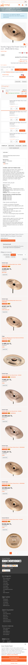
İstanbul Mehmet (5, 517)
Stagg (3, 336)
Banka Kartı (5, 615)
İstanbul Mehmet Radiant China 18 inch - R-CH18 (12, 519)
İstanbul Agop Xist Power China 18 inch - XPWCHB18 (13, 447)
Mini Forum (11, 145)
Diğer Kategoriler (6, 592)
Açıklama (5, 152)
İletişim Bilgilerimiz (6, 631)
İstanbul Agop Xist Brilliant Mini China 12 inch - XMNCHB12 (12, 301)
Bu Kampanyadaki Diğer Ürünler (8, 67)
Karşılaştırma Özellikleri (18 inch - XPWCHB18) (11, 156)
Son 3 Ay (13, 257)
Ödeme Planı (5, 618)
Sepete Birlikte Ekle (22, 96)
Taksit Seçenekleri (14, 148)
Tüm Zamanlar (7, 254)
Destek (24, 145)
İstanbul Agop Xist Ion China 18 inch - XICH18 (11, 375)
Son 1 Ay (24, 259)
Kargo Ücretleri (6, 603)
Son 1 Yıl (13, 254)
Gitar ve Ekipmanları (7, 578)
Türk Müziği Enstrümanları (8, 589)
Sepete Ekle (21, 69)
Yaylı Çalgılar (5, 586)
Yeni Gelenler (5, 602)
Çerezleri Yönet (14, 663)
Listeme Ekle (17, 81)
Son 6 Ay (7, 257)
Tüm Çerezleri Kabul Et (14, 657)
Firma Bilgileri (5, 629)
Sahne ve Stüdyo (6, 579)
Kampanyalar (5, 599)
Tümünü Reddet (14, 660)
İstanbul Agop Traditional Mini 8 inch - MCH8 (11, 264)
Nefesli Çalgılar (6, 587)
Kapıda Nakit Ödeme (7, 620)
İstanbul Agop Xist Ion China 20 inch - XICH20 (11, 411)
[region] (14, 654)
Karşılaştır (24, 81)
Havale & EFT (5, 616)
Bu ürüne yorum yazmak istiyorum (8, 240)
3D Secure (5, 612)
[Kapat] (25, 644)
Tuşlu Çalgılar (5, 583)
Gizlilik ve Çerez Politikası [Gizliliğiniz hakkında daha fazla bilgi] (12, 654)
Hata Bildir (18, 145)
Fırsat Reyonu (5, 600)
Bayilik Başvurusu (6, 605)
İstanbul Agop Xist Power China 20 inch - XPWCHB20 (13, 483)
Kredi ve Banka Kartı (7, 613)
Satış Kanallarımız (6, 632)
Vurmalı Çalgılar (6, 584)
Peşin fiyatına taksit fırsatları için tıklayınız (19, 63)
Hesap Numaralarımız (7, 621)
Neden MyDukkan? (6, 628)
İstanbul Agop (4, 51)
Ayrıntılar (4, 145)
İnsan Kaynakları (6, 634)
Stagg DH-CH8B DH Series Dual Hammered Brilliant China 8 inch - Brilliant (13, 338)
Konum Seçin (22, 77)
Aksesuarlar (5, 581)
